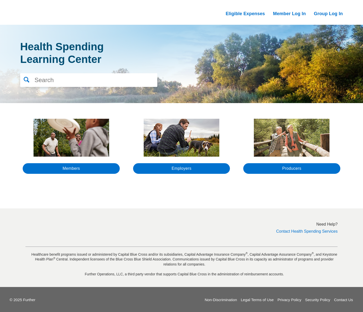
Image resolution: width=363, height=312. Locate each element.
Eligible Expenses (245, 13)
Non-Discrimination (221, 299)
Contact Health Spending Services (307, 231)
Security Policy (317, 299)
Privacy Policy (289, 299)
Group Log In (328, 13)
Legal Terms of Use (257, 299)
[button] (25, 78)
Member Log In (289, 13)
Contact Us (343, 299)
